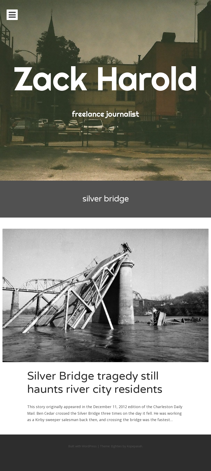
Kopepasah (134, 446)
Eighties (116, 446)
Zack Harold (105, 78)
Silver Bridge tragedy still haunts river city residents (94, 382)
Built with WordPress (82, 446)
